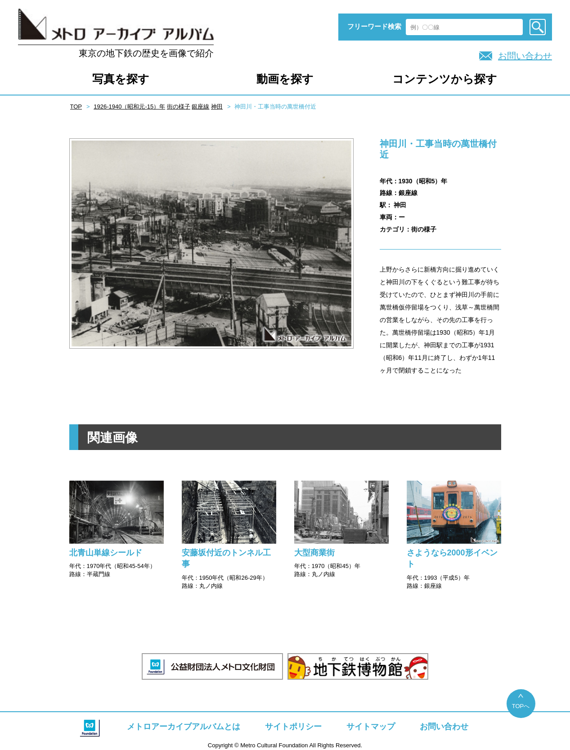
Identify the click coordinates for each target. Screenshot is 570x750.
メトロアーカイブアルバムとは (183, 726)
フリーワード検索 (374, 26)
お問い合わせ (525, 56)
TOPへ (521, 706)
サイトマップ (370, 726)
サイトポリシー (293, 726)
